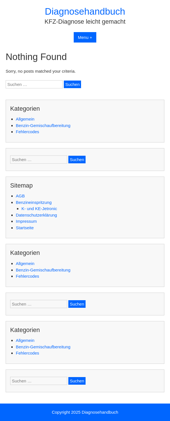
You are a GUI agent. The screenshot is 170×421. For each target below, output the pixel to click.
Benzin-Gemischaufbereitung (43, 125)
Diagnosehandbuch (85, 11)
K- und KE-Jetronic (39, 208)
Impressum (26, 221)
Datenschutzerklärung (36, 215)
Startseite (25, 227)
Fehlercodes (27, 131)
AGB (20, 195)
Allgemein (25, 119)
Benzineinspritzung (34, 202)
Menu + (85, 37)
